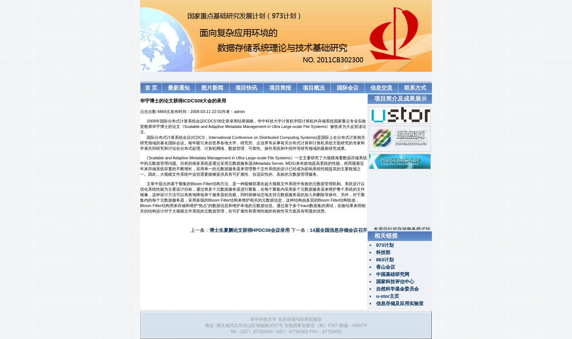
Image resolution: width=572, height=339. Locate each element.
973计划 (385, 245)
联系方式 (415, 88)
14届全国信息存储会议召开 (338, 230)
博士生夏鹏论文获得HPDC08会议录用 (249, 230)
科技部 (383, 252)
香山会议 (385, 267)
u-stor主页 (387, 296)
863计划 (385, 259)
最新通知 (179, 88)
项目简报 (280, 88)
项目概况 (314, 88)
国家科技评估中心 (395, 281)
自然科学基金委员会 (397, 289)
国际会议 (348, 88)
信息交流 (381, 88)
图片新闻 (212, 88)
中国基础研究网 (392, 274)
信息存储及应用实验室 (400, 303)
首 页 (151, 88)
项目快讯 (246, 88)
